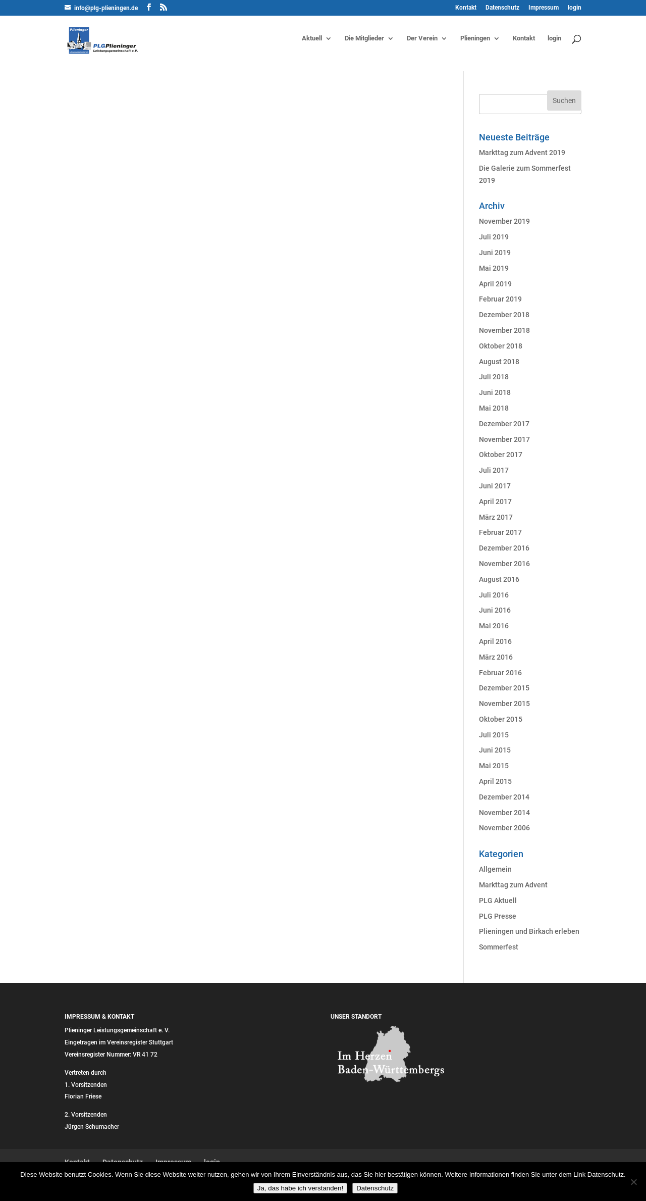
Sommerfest (498, 947)
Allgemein (495, 869)
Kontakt (465, 8)
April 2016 (495, 641)
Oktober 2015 (500, 719)
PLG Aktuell (498, 900)
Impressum (543, 8)
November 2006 (504, 828)
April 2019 (495, 284)
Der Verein (422, 38)
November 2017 (504, 439)
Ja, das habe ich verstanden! (300, 1188)
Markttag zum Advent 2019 (522, 152)
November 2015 (504, 703)
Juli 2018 (494, 377)
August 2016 (499, 579)
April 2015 (495, 781)
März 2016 (496, 657)
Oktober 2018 (500, 346)
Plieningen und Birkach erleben (529, 931)
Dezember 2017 (504, 424)
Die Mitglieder (364, 38)
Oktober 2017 (500, 455)
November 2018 (504, 330)
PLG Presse (497, 916)
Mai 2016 (494, 626)
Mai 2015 (494, 766)
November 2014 (504, 813)
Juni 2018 (495, 392)
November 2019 (504, 221)
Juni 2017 (495, 486)
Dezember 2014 (504, 797)
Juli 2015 (494, 735)
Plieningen (475, 38)
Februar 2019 (500, 299)
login (574, 8)
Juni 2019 (495, 252)
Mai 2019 (494, 268)
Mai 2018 (494, 408)
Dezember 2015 (504, 688)
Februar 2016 (500, 673)
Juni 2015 (495, 750)
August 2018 (499, 362)
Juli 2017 (494, 470)
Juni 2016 (495, 610)
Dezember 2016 (504, 548)
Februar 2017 (500, 532)
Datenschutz (502, 8)
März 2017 (496, 517)
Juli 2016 (494, 595)
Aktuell (312, 38)
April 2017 (495, 501)
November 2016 (504, 564)
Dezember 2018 (504, 315)
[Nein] (633, 1182)
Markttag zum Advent (513, 885)
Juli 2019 (494, 237)
